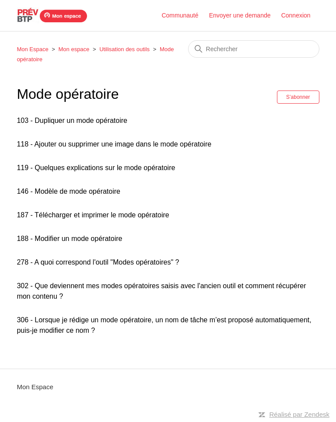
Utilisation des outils (124, 49)
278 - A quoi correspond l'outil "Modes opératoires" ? (98, 262)
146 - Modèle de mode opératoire (68, 191)
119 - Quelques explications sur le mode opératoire (96, 167)
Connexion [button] (296, 15)
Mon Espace (32, 49)
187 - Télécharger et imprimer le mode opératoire (93, 215)
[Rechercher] (253, 49)
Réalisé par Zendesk (299, 414)
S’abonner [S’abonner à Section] (298, 97)
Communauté (179, 15)
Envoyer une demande (240, 15)
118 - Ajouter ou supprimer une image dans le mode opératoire (114, 144)
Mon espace (74, 49)
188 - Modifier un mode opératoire (69, 238)
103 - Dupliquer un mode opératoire (72, 120)
